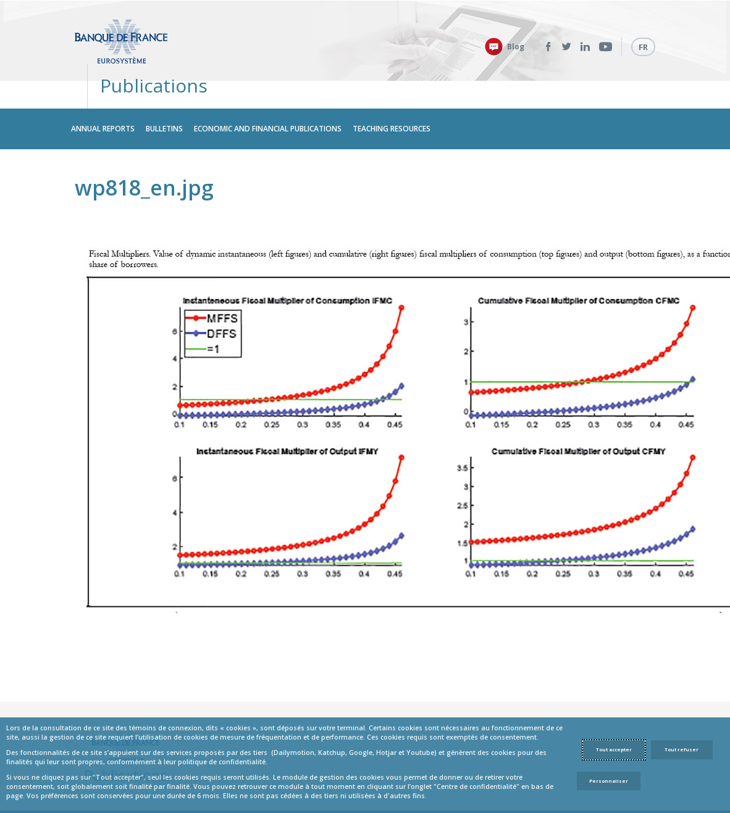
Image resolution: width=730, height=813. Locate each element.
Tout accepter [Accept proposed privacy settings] (614, 749)
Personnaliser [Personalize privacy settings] (608, 781)
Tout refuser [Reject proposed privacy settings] (682, 749)
